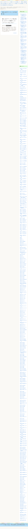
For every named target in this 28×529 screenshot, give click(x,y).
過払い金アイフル (23, 290)
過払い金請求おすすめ (23, 458)
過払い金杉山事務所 (23, 371)
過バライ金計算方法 (23, 223)
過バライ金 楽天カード (24, 174)
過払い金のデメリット (23, 329)
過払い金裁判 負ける (23, 395)
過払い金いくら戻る (23, 296)
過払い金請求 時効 (23, 449)
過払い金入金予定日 (23, 350)
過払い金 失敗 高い (23, 273)
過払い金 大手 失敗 (23, 267)
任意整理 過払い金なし (24, 100)
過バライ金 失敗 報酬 (23, 148)
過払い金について (23, 328)
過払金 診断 (22, 488)
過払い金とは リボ (23, 321)
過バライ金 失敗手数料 (24, 158)
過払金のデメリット (23, 498)
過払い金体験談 (23, 346)
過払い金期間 (22, 368)
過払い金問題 (22, 356)
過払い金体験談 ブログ (24, 347)
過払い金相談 (22, 389)
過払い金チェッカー (23, 312)
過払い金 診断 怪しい (23, 284)
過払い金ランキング (23, 336)
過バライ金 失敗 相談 (23, 149)
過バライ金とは (23, 195)
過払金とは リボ (23, 497)
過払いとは (22, 242)
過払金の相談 (22, 502)
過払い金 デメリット (23, 262)
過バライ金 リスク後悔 (24, 120)
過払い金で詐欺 (23, 315)
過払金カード (22, 491)
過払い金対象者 (23, 364)
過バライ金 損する (23, 170)
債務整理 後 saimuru (23, 101)
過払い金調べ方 (23, 416)
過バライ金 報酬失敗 (23, 124)
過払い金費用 (22, 467)
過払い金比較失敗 (23, 376)
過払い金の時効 (23, 333)
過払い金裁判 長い (23, 396)
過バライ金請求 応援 (23, 229)
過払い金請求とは (23, 462)
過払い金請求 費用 (23, 457)
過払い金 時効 (22, 276)
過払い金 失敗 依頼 (23, 272)
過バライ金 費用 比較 (23, 183)
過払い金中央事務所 (23, 341)
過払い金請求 (22, 421)
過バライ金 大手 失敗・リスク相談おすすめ (23, 129)
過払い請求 (22, 245)
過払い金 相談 (22, 280)
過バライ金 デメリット (24, 111)
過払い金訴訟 (22, 410)
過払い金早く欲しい (23, 367)
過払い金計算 (22, 399)
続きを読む (15, 37)
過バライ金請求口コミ (23, 234)
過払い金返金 (22, 480)
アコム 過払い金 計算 (23, 73)
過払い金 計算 (22, 283)
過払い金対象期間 (23, 363)
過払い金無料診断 (23, 382)
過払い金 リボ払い (23, 263)
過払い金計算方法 (23, 407)
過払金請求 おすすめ (23, 509)
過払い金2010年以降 (23, 289)
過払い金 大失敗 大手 (23, 266)
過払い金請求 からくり (24, 422)
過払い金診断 (22, 411)
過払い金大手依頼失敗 (23, 359)
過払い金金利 (22, 481)
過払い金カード (23, 303)
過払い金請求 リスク (23, 432)
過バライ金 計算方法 (23, 177)
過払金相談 (22, 506)
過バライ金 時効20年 (23, 171)
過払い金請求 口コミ (23, 433)
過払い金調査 (22, 417)
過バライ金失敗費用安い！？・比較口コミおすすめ (23, 219)
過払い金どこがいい (23, 316)
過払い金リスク (23, 337)
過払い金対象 (22, 360)
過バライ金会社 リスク (24, 202)
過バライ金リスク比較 (23, 201)
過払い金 (22, 258)
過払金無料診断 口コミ (24, 505)
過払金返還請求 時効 (23, 522)
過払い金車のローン (23, 468)
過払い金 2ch (22, 259)
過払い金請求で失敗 (23, 461)
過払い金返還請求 (23, 471)
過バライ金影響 (23, 220)
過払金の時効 (22, 501)
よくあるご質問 (23, 89)
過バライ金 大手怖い (23, 136)
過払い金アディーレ (23, 293)
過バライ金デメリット (23, 190)
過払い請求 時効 (23, 253)
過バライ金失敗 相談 (23, 214)
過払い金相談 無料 (23, 390)
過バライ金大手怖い (23, 211)
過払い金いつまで (23, 299)
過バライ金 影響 (23, 165)
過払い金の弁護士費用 (23, 332)
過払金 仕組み (22, 484)
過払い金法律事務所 (23, 377)
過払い (21, 241)
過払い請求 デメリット (24, 246)
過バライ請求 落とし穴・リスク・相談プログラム (23, 106)
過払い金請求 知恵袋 (23, 454)
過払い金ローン (23, 340)
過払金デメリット (23, 492)
